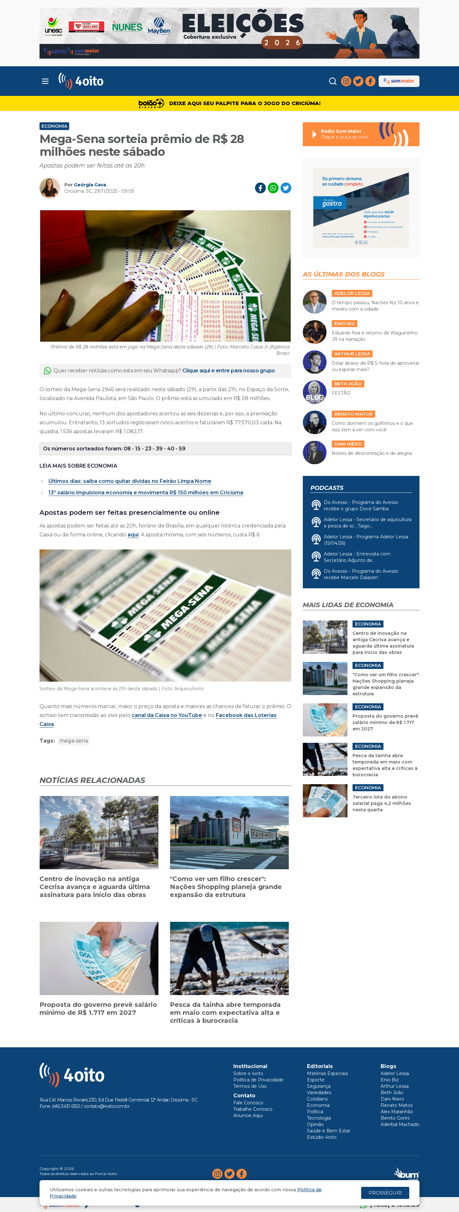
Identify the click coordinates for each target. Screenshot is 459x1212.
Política (315, 1112)
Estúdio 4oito (322, 1137)
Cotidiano (317, 1099)
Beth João (392, 1092)
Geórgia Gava (90, 185)
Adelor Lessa (395, 1073)
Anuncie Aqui (248, 1115)
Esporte (315, 1080)
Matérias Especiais (327, 1073)
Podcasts (326, 487)
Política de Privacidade (258, 1080)
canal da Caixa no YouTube (167, 715)
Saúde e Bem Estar (328, 1131)
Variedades (319, 1092)
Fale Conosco (248, 1103)
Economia (54, 126)
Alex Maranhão (397, 1112)
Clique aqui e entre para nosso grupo (228, 371)
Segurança (319, 1086)
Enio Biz (390, 1080)
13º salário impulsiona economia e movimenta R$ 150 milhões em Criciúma (145, 493)
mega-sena (74, 741)
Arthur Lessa (395, 1086)
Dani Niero (392, 1099)
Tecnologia (319, 1118)
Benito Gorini (395, 1118)
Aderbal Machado (400, 1124)
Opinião (315, 1124)
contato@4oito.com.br (106, 1106)
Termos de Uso (250, 1086)
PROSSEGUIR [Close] (385, 1193)
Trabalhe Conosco (253, 1109)
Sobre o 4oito (248, 1073)
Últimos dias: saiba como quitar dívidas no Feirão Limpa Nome (129, 481)
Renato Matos (396, 1105)
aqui (133, 535)
